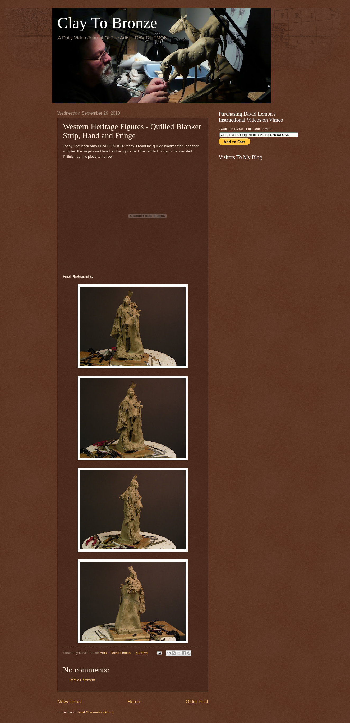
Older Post (197, 701)
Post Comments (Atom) (96, 712)
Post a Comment (82, 680)
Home (133, 701)
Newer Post (69, 701)
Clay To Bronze (107, 22)
